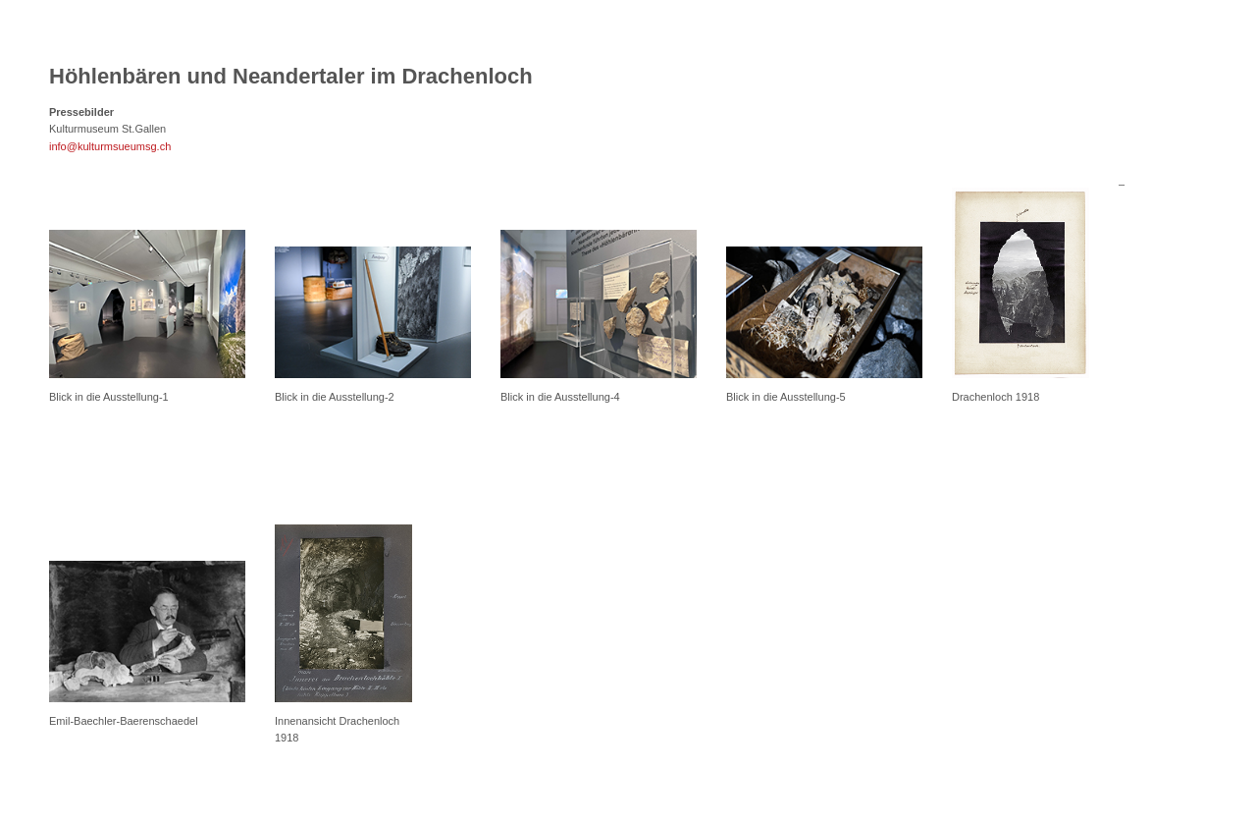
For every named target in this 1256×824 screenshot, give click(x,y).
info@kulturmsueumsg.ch (110, 146)
